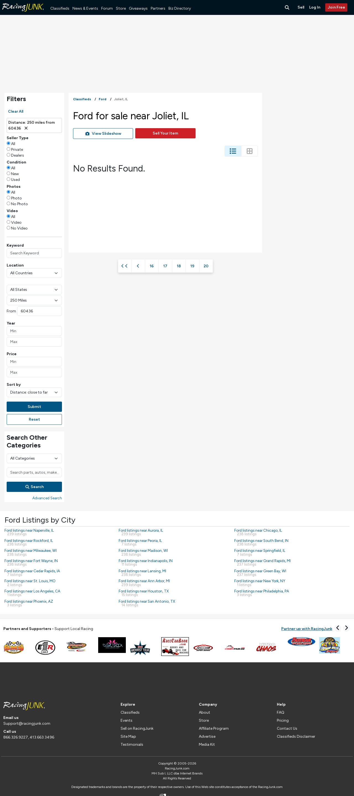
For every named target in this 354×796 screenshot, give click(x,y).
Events (126, 720)
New (15, 174)
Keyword (15, 245)
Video (16, 222)
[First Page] (124, 266)
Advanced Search (47, 498)
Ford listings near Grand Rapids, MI (262, 562)
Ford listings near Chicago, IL (258, 532)
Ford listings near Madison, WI (143, 552)
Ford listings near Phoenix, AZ (28, 603)
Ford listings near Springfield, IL (259, 552)
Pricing (283, 720)
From (11, 311)
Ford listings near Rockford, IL (28, 542)
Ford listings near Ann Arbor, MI (144, 583)
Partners (158, 8)
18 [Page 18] (179, 266)
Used (15, 179)
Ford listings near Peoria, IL (140, 542)
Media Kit (207, 744)
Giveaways (138, 8)
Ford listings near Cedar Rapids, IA (32, 573)
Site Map (128, 736)
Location (15, 265)
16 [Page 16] (152, 266)
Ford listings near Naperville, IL (29, 532)
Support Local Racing (48, 628)
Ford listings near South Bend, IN (261, 542)
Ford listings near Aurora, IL (141, 532)
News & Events (85, 8)
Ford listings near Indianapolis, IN (146, 562)
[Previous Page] (138, 266)
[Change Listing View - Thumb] (249, 151)
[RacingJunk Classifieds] (23, 13)
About (204, 712)
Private (17, 149)
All (13, 143)
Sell (301, 7)
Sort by (14, 384)
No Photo (19, 204)
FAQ (280, 712)
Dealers (17, 155)
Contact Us (287, 728)
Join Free (336, 7)
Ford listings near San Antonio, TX (147, 603)
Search (34, 486)
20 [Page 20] (206, 266)
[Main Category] (34, 458)
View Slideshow (103, 133)
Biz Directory (179, 8)
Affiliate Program (214, 728)
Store (121, 8)
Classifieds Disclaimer (296, 736)
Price (12, 354)
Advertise (207, 736)
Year (11, 323)
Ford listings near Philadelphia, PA (261, 593)
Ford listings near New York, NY (259, 583)
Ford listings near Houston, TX (144, 593)
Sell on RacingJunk (137, 728)
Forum (107, 8)
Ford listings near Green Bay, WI (260, 573)
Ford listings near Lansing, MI (142, 573)
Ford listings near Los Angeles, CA (32, 593)
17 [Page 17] (165, 266)
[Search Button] (288, 7)
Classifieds (59, 8)
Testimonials (132, 744)
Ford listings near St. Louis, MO (30, 583)
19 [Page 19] (192, 266)
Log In (314, 7)
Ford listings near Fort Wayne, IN (31, 562)
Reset (34, 419)
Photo (16, 198)
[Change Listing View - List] (233, 151)
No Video (19, 228)
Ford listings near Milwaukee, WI (30, 552)
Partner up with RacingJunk (306, 628)
